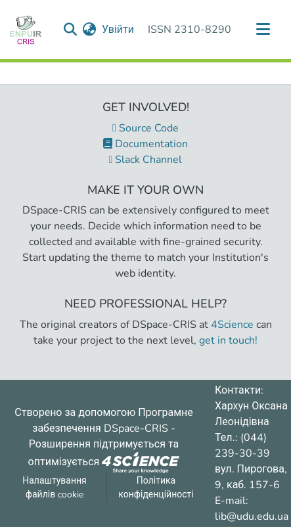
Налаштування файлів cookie (54, 487)
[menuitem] (89, 29)
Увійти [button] (118, 29)
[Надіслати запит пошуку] (70, 29)
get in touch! (228, 340)
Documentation (145, 144)
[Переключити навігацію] (262, 29)
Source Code (145, 128)
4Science (232, 324)
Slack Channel (146, 159)
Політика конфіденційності (155, 487)
